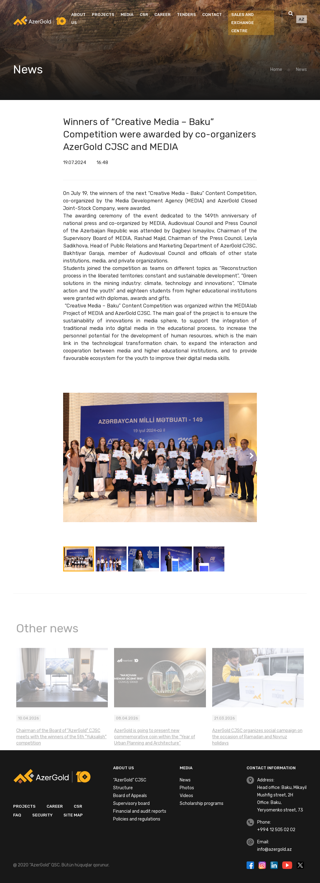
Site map (73, 815)
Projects (103, 14)
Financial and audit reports (139, 811)
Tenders (186, 14)
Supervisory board (131, 803)
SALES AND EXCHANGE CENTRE (242, 22)
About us (78, 18)
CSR (144, 14)
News (301, 69)
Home (276, 69)
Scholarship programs (201, 803)
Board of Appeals (130, 795)
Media (127, 14)
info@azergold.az (274, 849)
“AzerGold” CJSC (129, 780)
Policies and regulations (136, 819)
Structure (123, 788)
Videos (186, 795)
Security (42, 815)
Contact (212, 14)
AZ (301, 19)
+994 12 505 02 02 (276, 829)
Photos (187, 788)
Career (162, 14)
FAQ (17, 815)
